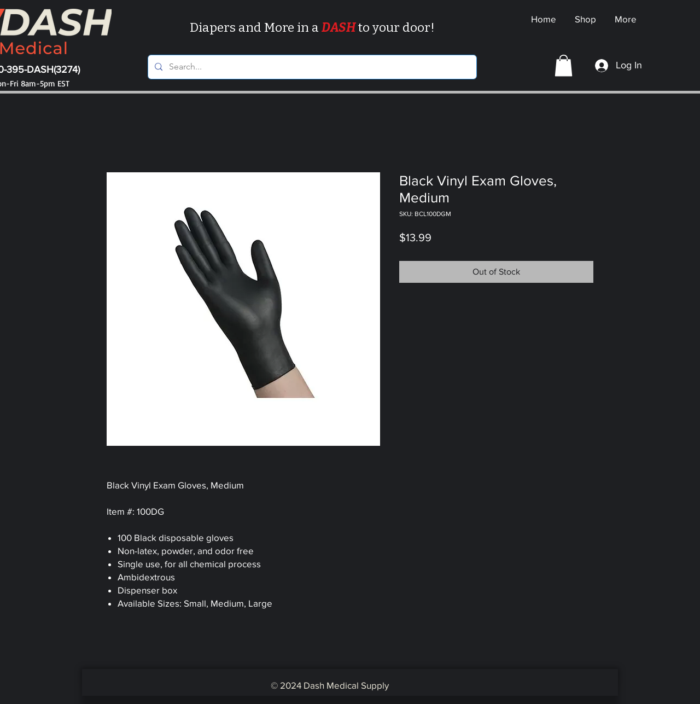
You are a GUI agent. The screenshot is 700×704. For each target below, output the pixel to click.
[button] (564, 65)
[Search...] (311, 67)
